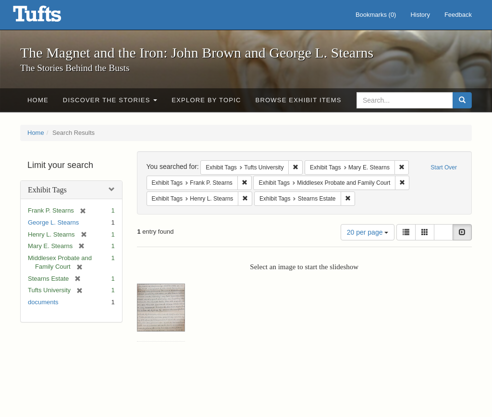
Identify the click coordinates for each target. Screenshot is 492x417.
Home (38, 100)
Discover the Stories (110, 100)
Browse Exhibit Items (299, 100)
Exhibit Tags (47, 190)
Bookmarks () (376, 14)
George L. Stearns (53, 222)
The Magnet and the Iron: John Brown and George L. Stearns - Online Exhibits (49, 17)
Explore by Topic (206, 100)
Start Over (443, 167)
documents (43, 302)
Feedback (458, 14)
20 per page (368, 232)
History (420, 14)
